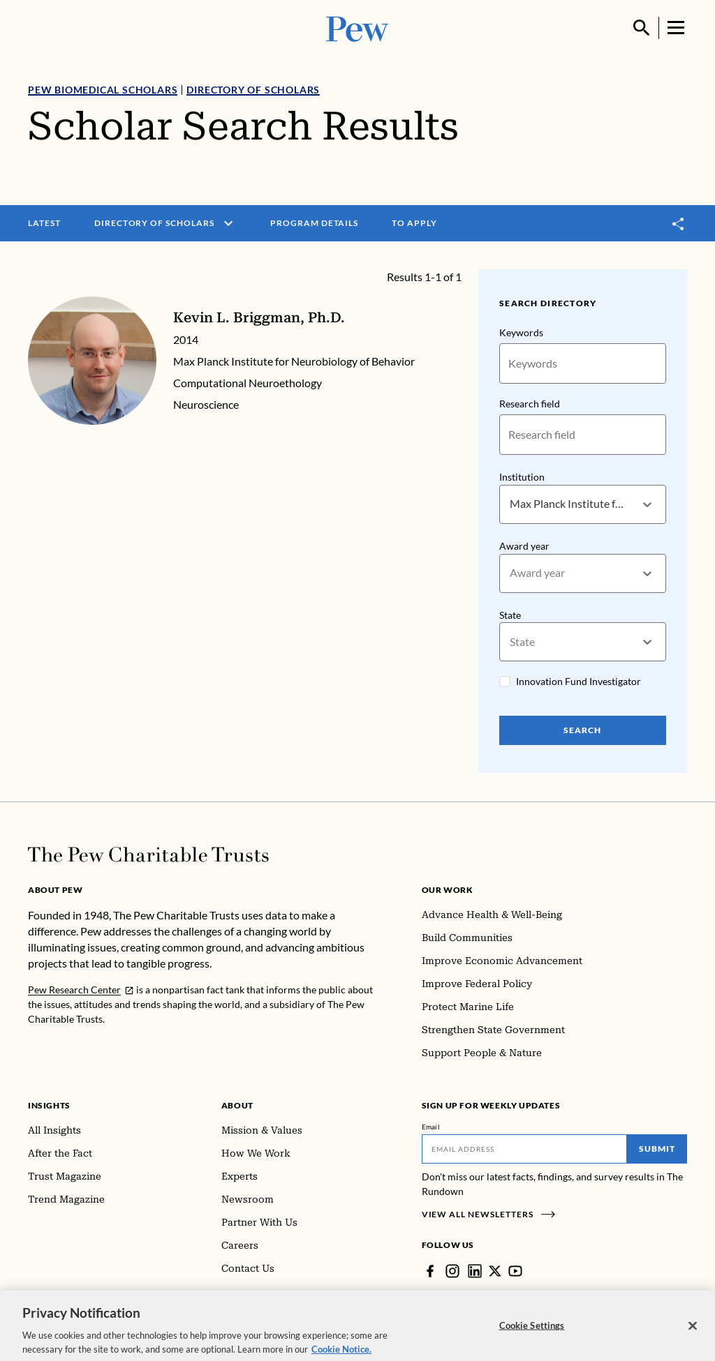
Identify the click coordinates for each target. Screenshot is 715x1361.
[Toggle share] (678, 223)
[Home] (148, 854)
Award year (524, 546)
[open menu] (228, 223)
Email (431, 1126)
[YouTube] (515, 1271)
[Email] (525, 1149)
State (510, 615)
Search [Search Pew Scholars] (583, 730)
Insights (49, 1105)
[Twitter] (495, 1271)
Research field (529, 403)
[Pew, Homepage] (357, 27)
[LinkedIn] (474, 1271)
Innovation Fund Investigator (578, 682)
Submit (657, 1148)
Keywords (521, 332)
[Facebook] (430, 1271)
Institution (522, 477)
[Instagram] (452, 1271)
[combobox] (511, 505)
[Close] (692, 1332)
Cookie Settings (532, 1332)
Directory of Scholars (253, 90)
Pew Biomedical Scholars (102, 90)
